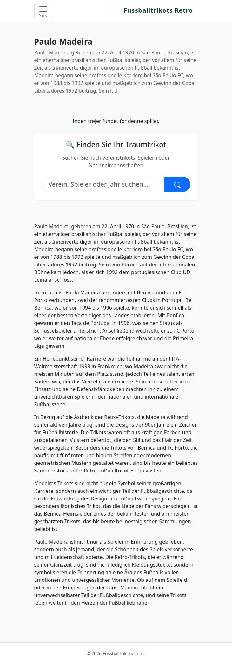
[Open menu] (43, 10)
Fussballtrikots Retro (158, 10)
